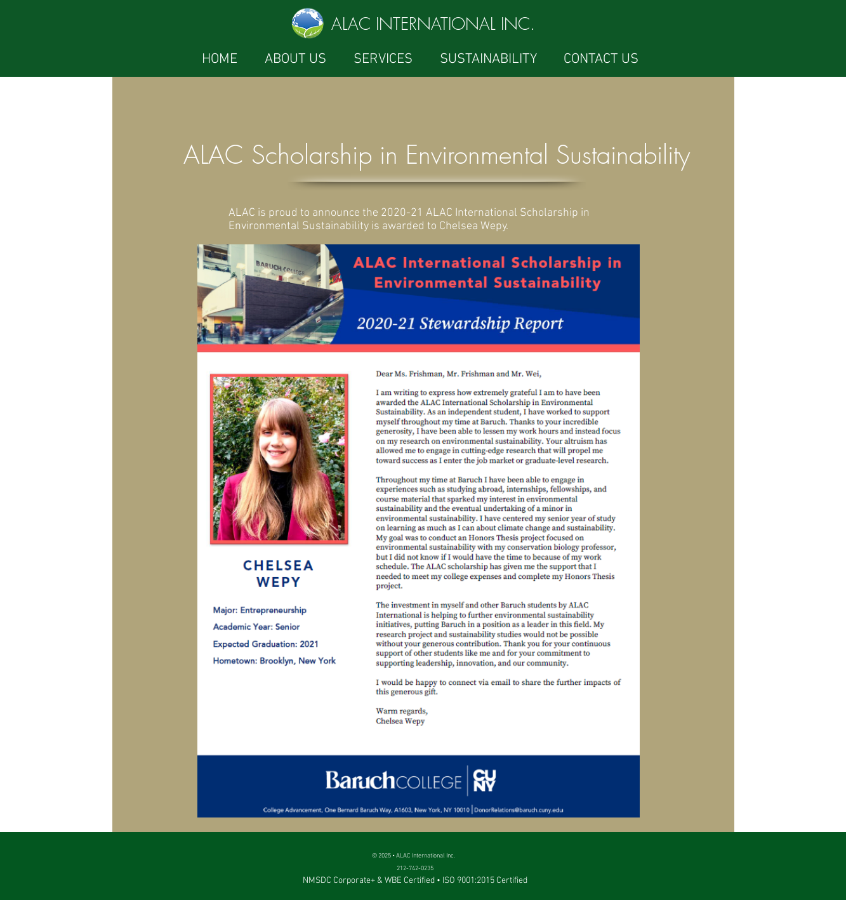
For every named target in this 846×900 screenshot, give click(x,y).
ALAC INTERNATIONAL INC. (433, 24)
